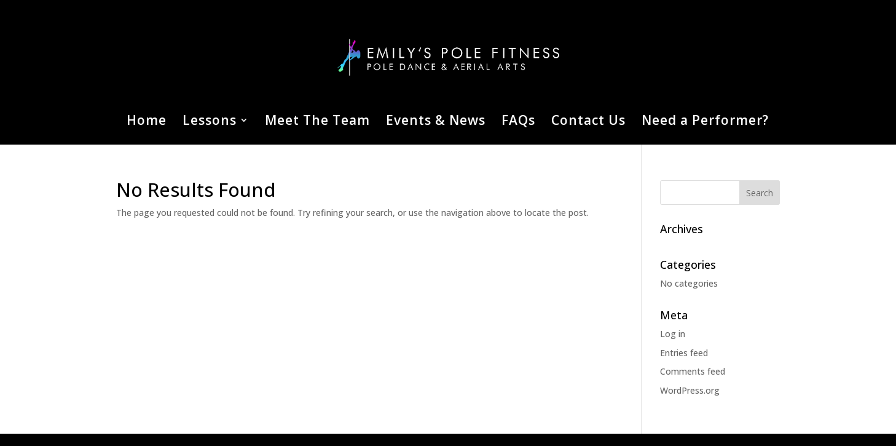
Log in (672, 334)
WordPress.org (690, 390)
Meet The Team (317, 122)
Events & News (435, 122)
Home (147, 122)
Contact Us (588, 122)
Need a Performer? (705, 122)
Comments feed (692, 371)
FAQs (518, 122)
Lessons (210, 122)
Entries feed (684, 353)
